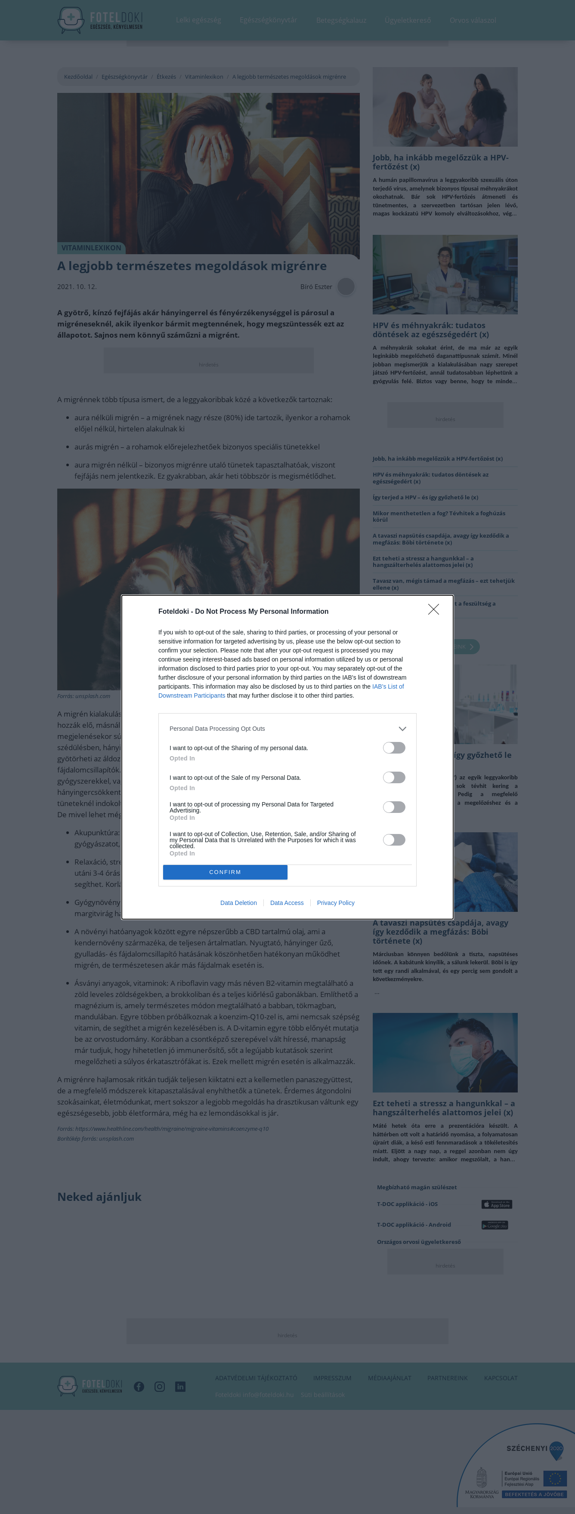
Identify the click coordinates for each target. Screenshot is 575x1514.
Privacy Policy (336, 902)
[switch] (394, 748)
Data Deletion (238, 902)
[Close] (436, 612)
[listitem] (287, 728)
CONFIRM (225, 872)
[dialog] (287, 757)
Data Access (287, 902)
